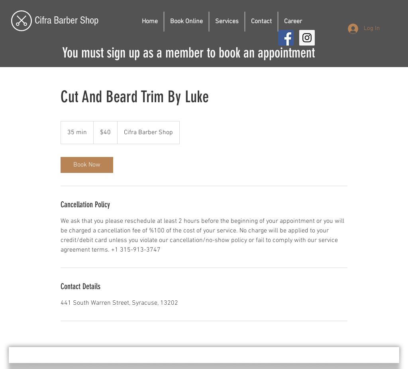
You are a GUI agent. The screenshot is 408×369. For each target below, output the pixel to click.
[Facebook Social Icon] (286, 38)
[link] (87, 165)
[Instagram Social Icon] (307, 38)
